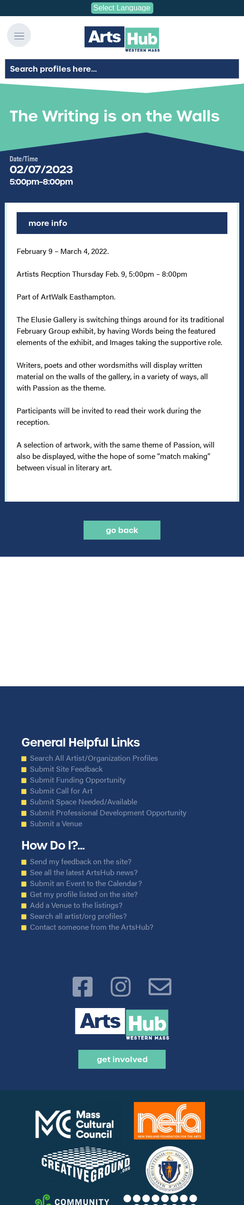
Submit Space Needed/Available (83, 801)
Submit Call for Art (61, 790)
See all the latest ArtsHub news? (84, 872)
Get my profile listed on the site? (84, 894)
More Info (47, 223)
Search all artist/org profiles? (78, 916)
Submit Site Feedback (66, 769)
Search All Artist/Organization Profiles (94, 758)
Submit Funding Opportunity (78, 780)
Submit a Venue (56, 823)
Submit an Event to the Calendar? (86, 883)
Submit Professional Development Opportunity (108, 812)
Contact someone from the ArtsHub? (91, 927)
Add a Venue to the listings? (76, 905)
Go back (122, 530)
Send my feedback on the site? (80, 861)
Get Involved (122, 1059)
